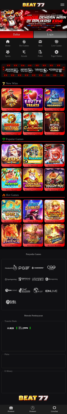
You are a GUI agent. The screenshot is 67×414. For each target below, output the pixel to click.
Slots (40, 43)
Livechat (54, 409)
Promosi (11, 409)
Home (8, 43)
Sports (8, 53)
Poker (40, 53)
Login (50, 34)
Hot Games (24, 43)
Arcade (24, 53)
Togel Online (56, 53)
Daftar (16, 34)
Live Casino (56, 43)
